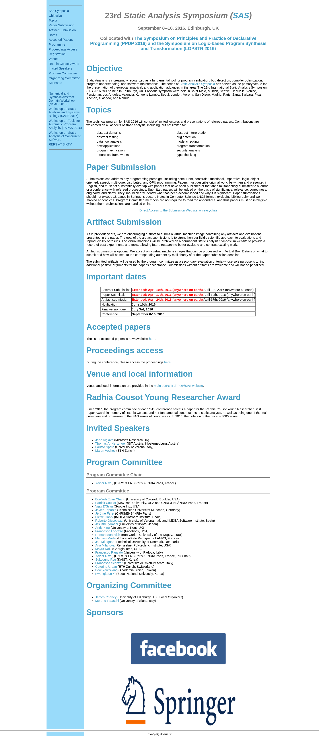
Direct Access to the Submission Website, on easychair (178, 210)
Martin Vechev (105, 450)
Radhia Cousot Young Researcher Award (163, 397)
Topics (53, 20)
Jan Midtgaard (105, 542)
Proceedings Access (63, 49)
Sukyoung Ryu (105, 559)
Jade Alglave (104, 440)
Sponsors (55, 83)
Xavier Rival (103, 483)
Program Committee (63, 73)
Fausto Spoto (104, 447)
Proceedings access (124, 350)
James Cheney (106, 597)
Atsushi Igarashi (106, 524)
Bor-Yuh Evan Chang (110, 499)
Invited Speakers (60, 68)
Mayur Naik (103, 549)
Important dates (116, 276)
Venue (53, 59)
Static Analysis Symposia (197, 84)
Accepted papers (118, 326)
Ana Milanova (105, 545)
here (152, 339)
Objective (55, 15)
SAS (241, 15)
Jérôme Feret (104, 513)
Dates (53, 35)
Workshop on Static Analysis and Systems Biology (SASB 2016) (64, 112)
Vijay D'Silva (104, 506)
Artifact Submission (62, 30)
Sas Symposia (59, 11)
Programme (57, 44)
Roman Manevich (107, 535)
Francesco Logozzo (109, 531)
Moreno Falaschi (107, 600)
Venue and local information (139, 373)
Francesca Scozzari (109, 563)
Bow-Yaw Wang (106, 570)
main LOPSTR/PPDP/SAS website (178, 385)
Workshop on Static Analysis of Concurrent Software (64, 136)
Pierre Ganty (104, 517)
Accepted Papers (61, 39)
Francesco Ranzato (109, 552)
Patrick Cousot (105, 503)
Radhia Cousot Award (64, 64)
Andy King (102, 527)
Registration (57, 54)
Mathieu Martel (105, 538)
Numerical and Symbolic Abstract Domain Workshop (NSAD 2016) (62, 99)
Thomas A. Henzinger (110, 443)
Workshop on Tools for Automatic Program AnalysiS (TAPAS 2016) (65, 124)
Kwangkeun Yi (105, 573)
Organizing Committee (64, 78)
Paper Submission (61, 25)
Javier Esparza (105, 510)
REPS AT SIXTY (60, 144)
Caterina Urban (106, 566)
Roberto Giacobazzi (109, 520)
